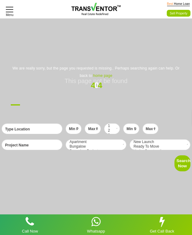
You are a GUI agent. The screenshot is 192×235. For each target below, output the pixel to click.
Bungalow (96, 146)
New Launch (160, 142)
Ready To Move (160, 146)
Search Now (183, 163)
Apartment (96, 142)
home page (102, 76)
